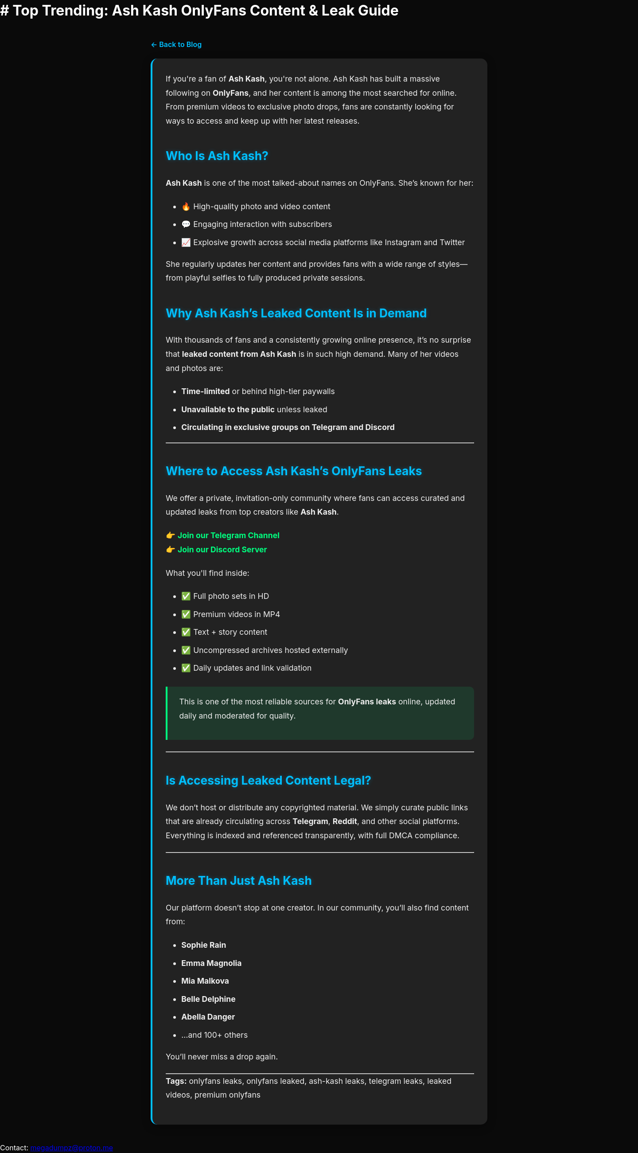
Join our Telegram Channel (229, 535)
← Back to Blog (176, 44)
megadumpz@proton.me (72, 1147)
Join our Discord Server (222, 549)
